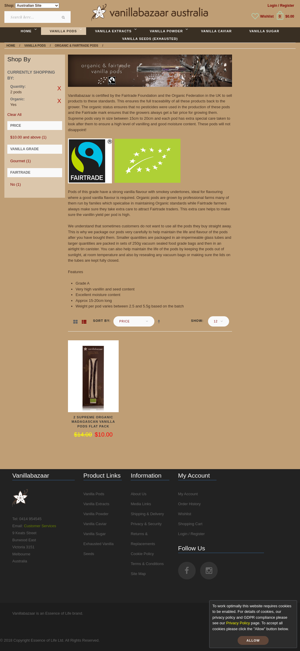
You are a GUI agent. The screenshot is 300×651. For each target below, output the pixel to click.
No (15, 184)
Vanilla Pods (93, 494)
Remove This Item (59, 88)
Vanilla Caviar (95, 524)
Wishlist (267, 16)
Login (272, 6)
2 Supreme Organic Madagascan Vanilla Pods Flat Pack (93, 421)
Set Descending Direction (160, 321)
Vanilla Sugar (94, 534)
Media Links (141, 504)
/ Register (286, 6)
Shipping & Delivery (147, 514)
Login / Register (191, 534)
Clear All (14, 114)
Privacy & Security (146, 524)
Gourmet (20, 161)
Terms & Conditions (147, 564)
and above (28, 137)
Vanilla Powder (96, 514)
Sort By (101, 320)
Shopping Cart (190, 524)
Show (196, 320)
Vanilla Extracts (96, 504)
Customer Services (40, 526)
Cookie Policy (142, 554)
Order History (189, 504)
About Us (138, 494)
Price (124, 321)
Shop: (9, 6)
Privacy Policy (238, 623)
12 (216, 321)
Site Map (138, 573)
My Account (188, 494)
